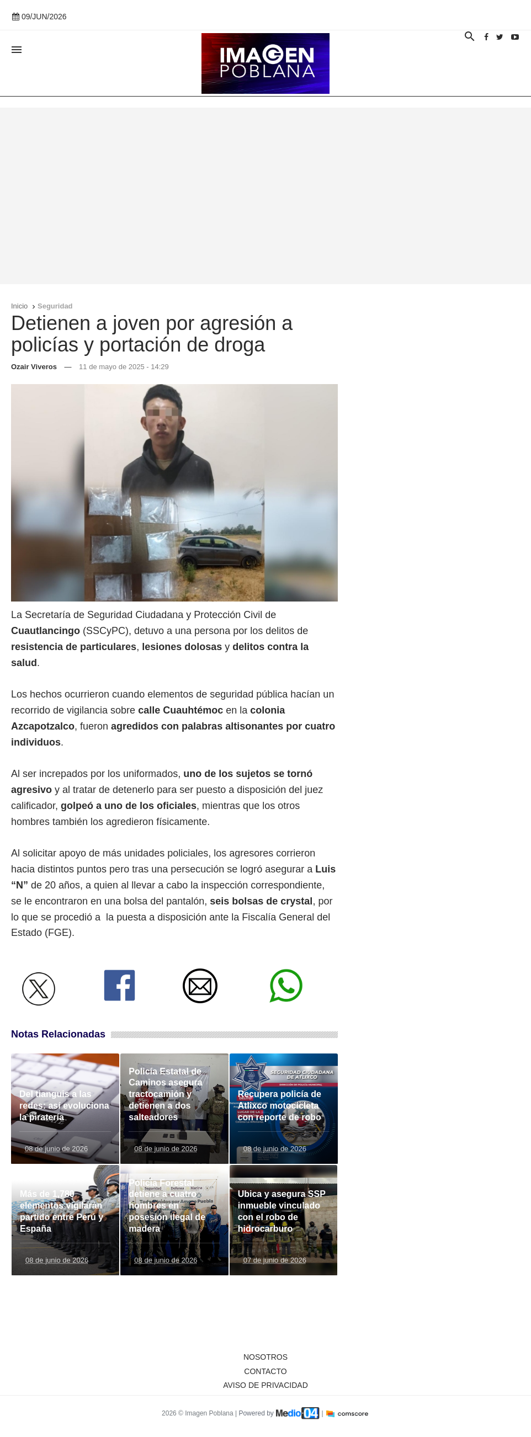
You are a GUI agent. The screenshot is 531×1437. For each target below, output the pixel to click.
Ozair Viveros (34, 367)
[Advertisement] (265, 196)
